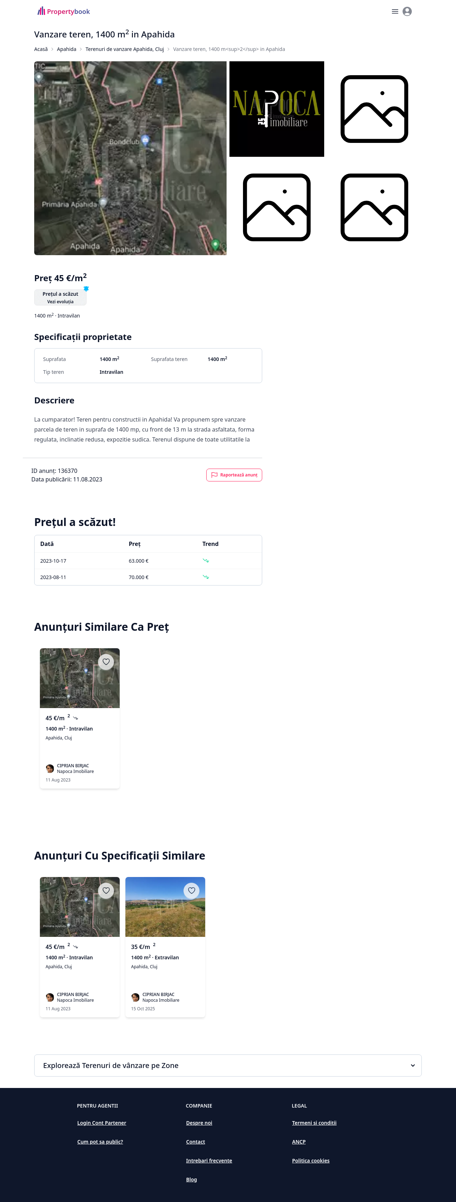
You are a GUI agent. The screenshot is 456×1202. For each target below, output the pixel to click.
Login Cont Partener (101, 1122)
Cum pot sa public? (100, 1141)
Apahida (66, 49)
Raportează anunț (234, 475)
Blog (191, 1179)
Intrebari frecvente (209, 1160)
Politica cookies (311, 1160)
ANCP (299, 1141)
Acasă (41, 49)
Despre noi (199, 1122)
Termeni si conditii (314, 1122)
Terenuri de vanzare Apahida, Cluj (125, 49)
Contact (195, 1141)
